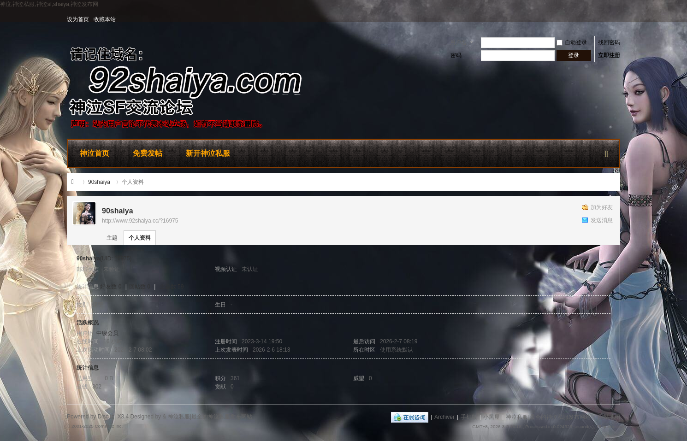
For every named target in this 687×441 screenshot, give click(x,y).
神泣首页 (94, 153)
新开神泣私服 (208, 153)
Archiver (444, 417)
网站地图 (609, 417)
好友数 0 (110, 286)
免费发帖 (147, 153)
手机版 (469, 417)
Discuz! (107, 416)
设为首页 (78, 19)
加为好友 (602, 207)
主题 (112, 238)
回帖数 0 (139, 286)
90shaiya (99, 182)
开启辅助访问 (618, 19)
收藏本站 (105, 19)
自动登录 (572, 42)
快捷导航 (606, 152)
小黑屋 (491, 417)
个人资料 (140, 238)
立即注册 (609, 55)
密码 (456, 55)
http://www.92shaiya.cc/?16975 (140, 221)
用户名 (458, 42)
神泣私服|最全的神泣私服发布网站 (75, 182)
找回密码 (609, 42)
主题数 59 (172, 286)
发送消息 (602, 220)
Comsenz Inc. (109, 426)
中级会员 (107, 333)
